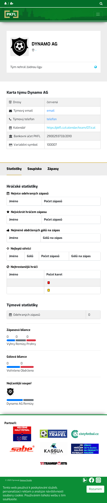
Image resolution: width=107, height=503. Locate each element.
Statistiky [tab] (14, 169)
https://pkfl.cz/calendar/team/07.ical (71, 128)
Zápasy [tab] (53, 169)
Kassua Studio (26, 480)
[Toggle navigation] (98, 14)
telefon (52, 119)
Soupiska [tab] (34, 169)
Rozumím (95, 489)
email (51, 111)
